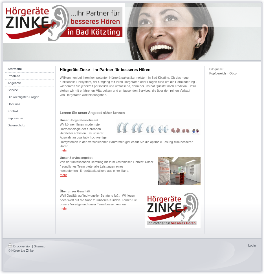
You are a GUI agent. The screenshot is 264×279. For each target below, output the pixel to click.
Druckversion (19, 246)
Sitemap (39, 246)
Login (252, 245)
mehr (63, 150)
